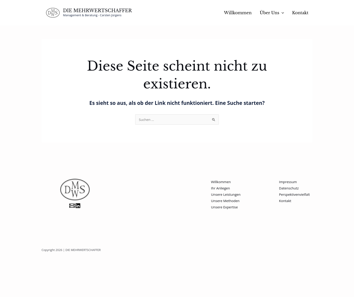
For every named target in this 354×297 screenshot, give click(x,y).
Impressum (288, 182)
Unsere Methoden (225, 200)
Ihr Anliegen (220, 188)
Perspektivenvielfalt (294, 194)
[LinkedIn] (78, 205)
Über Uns (272, 13)
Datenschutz (289, 188)
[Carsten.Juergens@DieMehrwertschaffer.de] (72, 205)
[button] (281, 13)
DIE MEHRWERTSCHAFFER (97, 10)
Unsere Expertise (224, 207)
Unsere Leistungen (226, 194)
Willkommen (238, 12)
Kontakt (300, 12)
